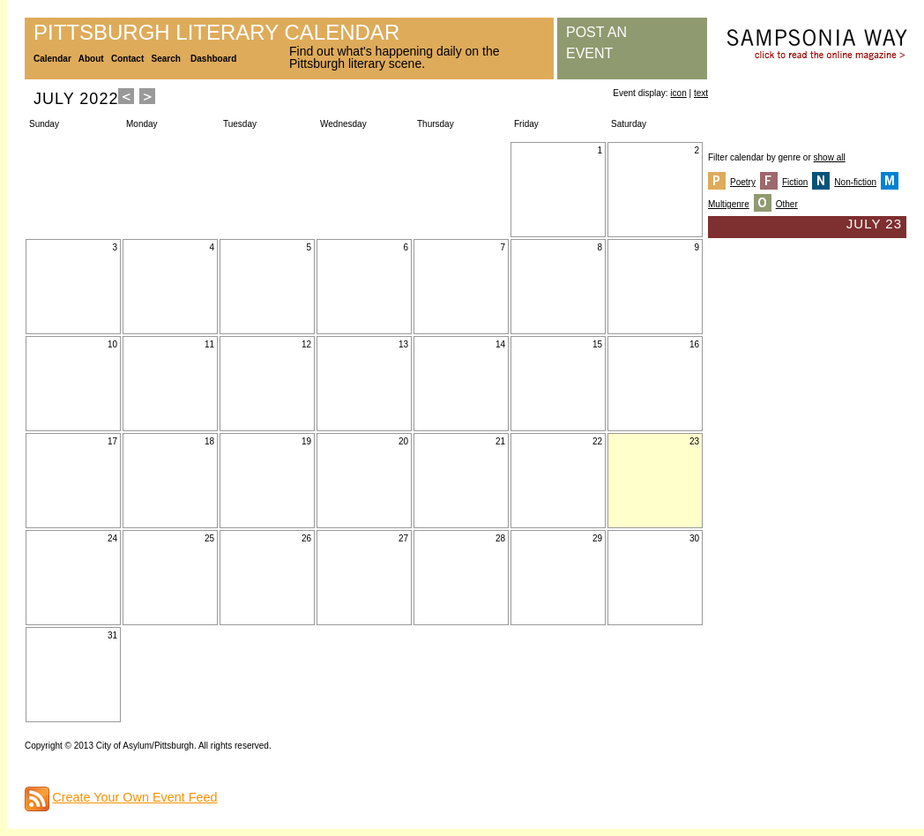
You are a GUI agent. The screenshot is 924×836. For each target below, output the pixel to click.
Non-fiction (855, 182)
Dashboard (213, 58)
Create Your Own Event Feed (134, 797)
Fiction (795, 182)
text (701, 93)
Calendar (52, 58)
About (91, 58)
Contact (127, 58)
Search (166, 58)
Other (787, 204)
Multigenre (728, 204)
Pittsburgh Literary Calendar (216, 32)
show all (830, 157)
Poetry (743, 182)
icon (678, 93)
